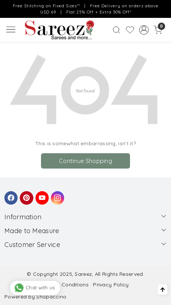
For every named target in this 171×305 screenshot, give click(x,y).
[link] (116, 30)
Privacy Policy (111, 284)
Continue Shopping (85, 161)
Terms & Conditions (64, 284)
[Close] (163, 8)
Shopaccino (51, 296)
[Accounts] (144, 30)
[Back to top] (162, 289)
